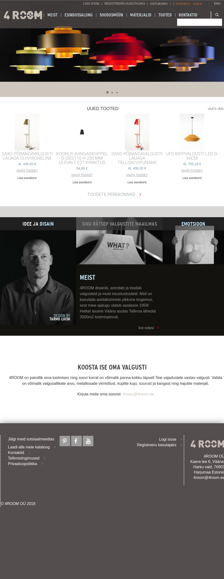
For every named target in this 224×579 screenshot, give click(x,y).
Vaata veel (216, 109)
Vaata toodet (27, 170)
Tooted (165, 15)
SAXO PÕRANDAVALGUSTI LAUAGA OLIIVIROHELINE (27, 156)
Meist (52, 15)
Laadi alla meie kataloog (29, 447)
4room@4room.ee (138, 394)
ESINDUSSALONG (79, 15)
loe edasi (146, 328)
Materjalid (140, 15)
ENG (217, 3)
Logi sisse (91, 3)
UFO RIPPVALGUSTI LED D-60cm (192, 156)
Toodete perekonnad (111, 194)
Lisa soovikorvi (27, 178)
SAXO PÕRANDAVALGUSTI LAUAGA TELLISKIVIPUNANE (137, 158)
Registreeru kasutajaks (125, 3)
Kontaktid (16, 453)
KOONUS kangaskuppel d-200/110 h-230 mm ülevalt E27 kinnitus (82, 158)
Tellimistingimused (23, 458)
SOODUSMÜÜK (111, 15)
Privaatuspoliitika (22, 464)
